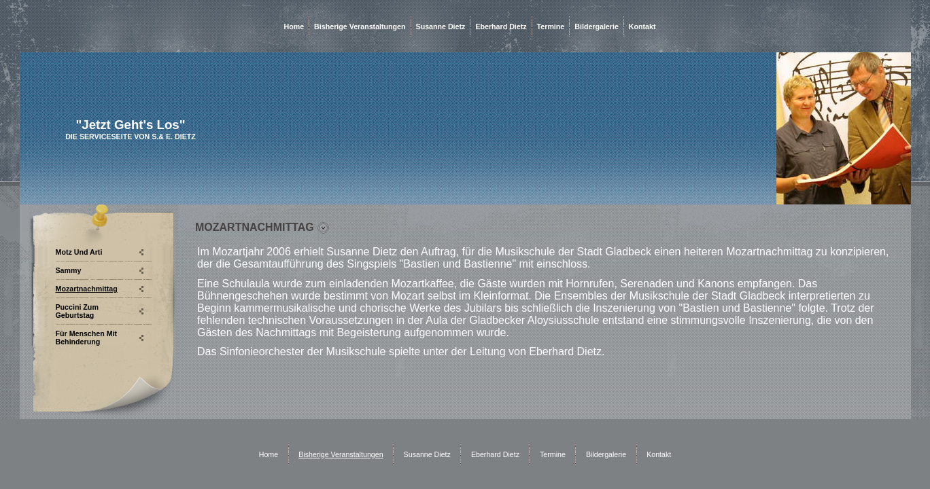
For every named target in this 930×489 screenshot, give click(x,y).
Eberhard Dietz (500, 26)
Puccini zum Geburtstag (77, 311)
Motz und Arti (79, 252)
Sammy (69, 270)
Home (294, 26)
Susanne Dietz (441, 26)
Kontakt (642, 26)
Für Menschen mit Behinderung (87, 337)
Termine (551, 26)
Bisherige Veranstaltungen (359, 26)
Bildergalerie (596, 26)
